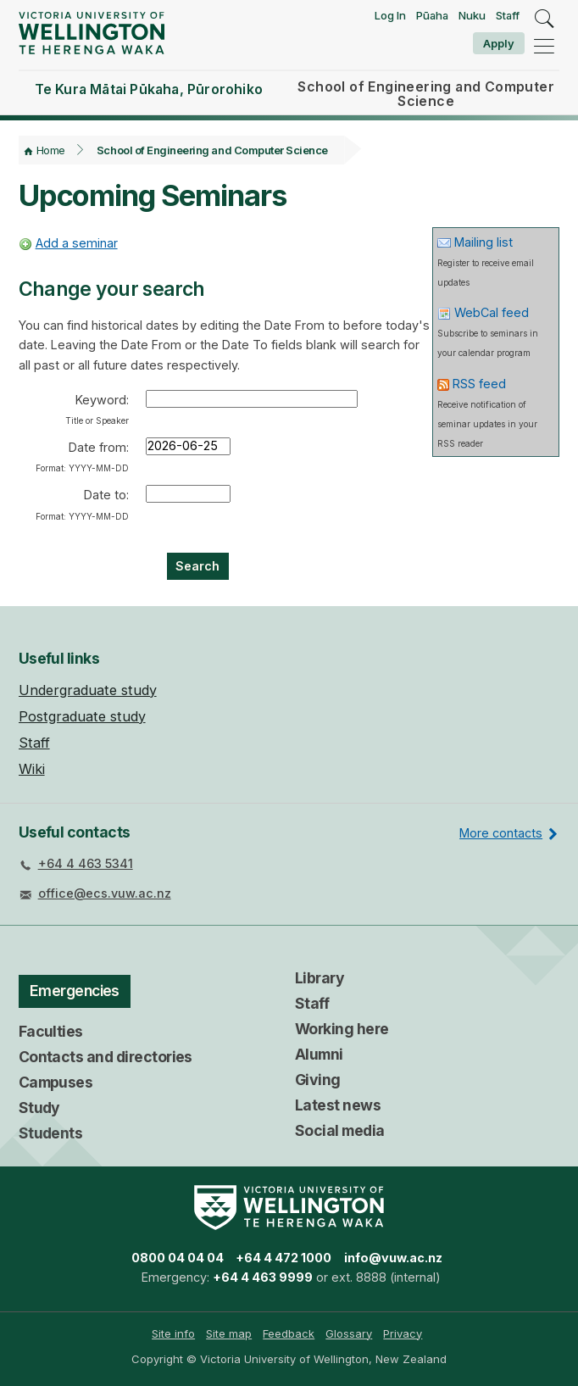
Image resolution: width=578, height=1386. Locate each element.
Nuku (472, 15)
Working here (342, 1029)
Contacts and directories (105, 1057)
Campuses (56, 1082)
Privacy (402, 1333)
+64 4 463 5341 (85, 863)
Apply (498, 43)
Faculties (51, 1031)
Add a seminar (77, 243)
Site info (173, 1333)
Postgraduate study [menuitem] (82, 716)
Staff (508, 15)
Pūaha (432, 15)
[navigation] (544, 46)
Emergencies (74, 990)
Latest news (338, 1105)
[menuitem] (173, 1334)
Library (319, 978)
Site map (229, 1333)
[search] (544, 19)
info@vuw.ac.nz (393, 1257)
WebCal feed (491, 312)
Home (50, 150)
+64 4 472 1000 (283, 1257)
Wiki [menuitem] (32, 768)
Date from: (82, 456)
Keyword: (97, 409)
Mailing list (483, 242)
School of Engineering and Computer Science (212, 150)
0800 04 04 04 (177, 1257)
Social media (340, 1130)
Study (39, 1107)
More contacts (500, 833)
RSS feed (479, 383)
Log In (390, 15)
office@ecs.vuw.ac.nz (104, 893)
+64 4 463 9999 (263, 1277)
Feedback (288, 1333)
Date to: (82, 503)
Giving (318, 1079)
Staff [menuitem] (34, 742)
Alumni (319, 1054)
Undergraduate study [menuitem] (88, 690)
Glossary (348, 1333)
